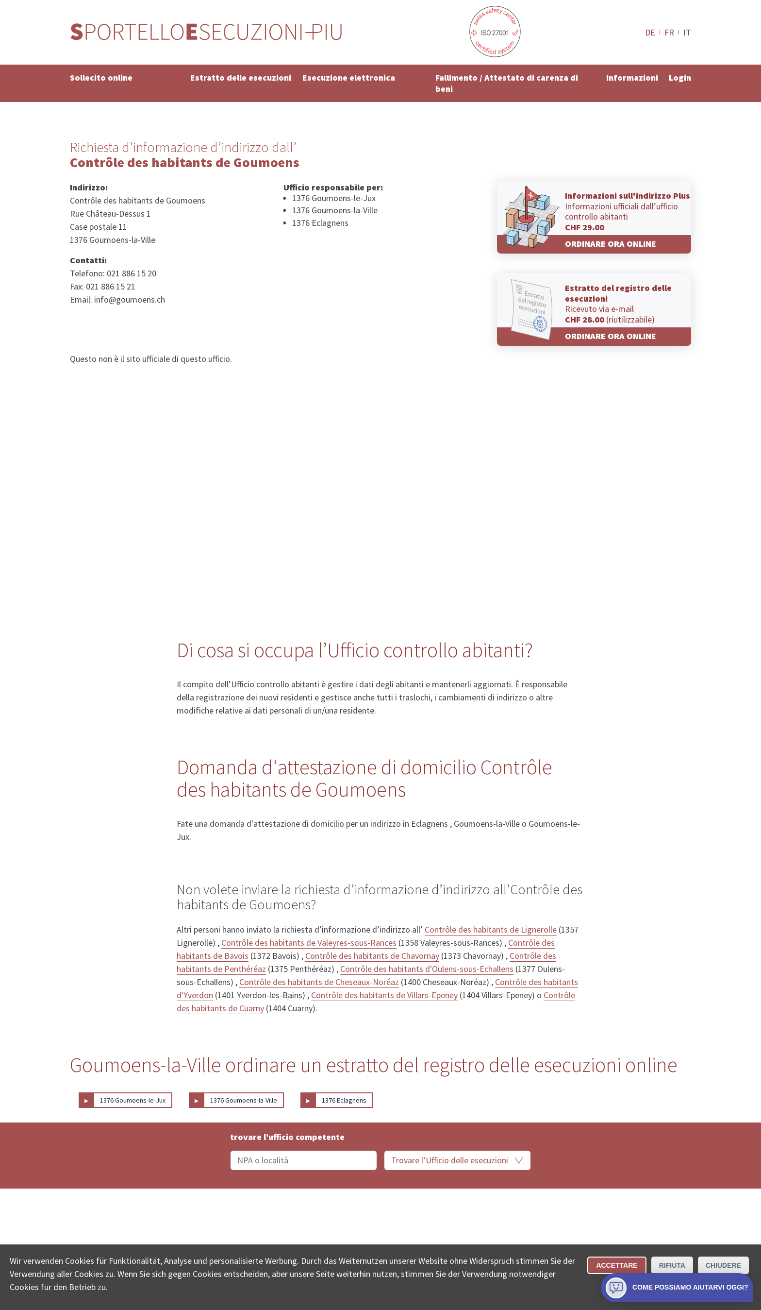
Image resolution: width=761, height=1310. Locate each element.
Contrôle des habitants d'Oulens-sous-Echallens (426, 968)
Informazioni (632, 77)
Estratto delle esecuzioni (240, 77)
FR (669, 32)
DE (650, 32)
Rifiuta (672, 1265)
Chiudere (723, 1265)
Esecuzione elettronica (348, 77)
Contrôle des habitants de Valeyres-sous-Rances (309, 942)
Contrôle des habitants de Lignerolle (491, 929)
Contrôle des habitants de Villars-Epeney (384, 995)
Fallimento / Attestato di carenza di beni (506, 83)
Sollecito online (101, 77)
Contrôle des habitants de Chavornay (372, 955)
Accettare (616, 1265)
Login (680, 77)
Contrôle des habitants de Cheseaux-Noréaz (319, 981)
